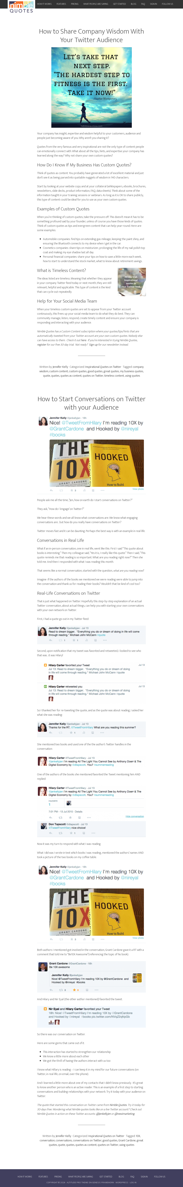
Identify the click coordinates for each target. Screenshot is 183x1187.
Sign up (93, 344)
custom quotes (78, 371)
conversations (64, 1140)
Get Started (105, 1177)
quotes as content (71, 375)
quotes (55, 375)
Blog (121, 1177)
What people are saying (80, 1177)
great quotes (111, 371)
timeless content (114, 375)
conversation (47, 1140)
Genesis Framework (103, 1182)
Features (43, 1177)
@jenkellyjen (103, 1113)
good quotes (95, 371)
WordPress (122, 1182)
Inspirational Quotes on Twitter (103, 366)
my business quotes (131, 371)
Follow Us (159, 1177)
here (83, 340)
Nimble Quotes (118, 1104)
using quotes (132, 375)
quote (46, 375)
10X (138, 1136)
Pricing (58, 1177)
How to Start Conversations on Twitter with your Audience (92, 403)
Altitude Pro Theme (77, 1182)
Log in (133, 1182)
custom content (58, 371)
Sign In (144, 1177)
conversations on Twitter (87, 1140)
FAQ (132, 1177)
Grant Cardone (127, 1140)
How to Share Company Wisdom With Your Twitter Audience (91, 36)
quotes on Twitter (93, 375)
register (41, 344)
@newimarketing (124, 1113)
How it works (25, 1177)
